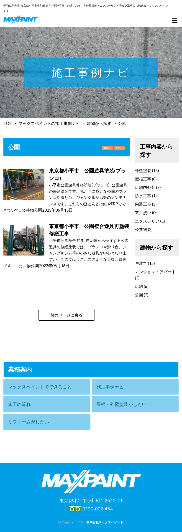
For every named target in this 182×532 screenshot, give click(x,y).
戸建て (141, 263)
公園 (122, 123)
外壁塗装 (143, 170)
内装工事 (143, 204)
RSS (107, 148)
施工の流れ (19, 404)
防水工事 (143, 195)
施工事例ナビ (110, 386)
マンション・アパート (155, 271)
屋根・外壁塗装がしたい (121, 404)
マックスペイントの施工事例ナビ (49, 123)
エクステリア (147, 220)
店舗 (139, 286)
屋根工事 (143, 178)
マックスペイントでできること (40, 386)
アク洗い (143, 212)
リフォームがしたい (28, 421)
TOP (7, 123)
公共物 (28, 210)
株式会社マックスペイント (105, 522)
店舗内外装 (145, 187)
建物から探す (99, 123)
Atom (119, 148)
